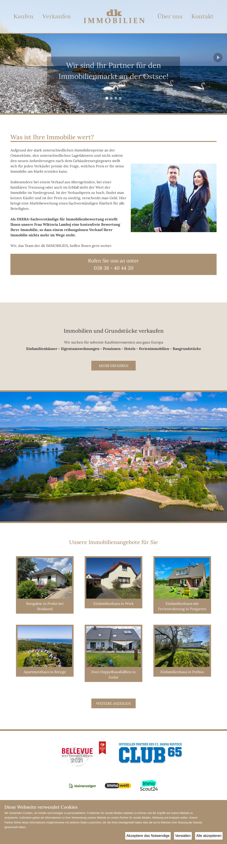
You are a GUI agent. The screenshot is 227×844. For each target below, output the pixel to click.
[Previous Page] (9, 57)
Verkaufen (56, 17)
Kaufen (23, 17)
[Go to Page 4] (120, 98)
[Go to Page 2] (111, 98)
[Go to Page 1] (107, 98)
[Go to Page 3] (116, 98)
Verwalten (183, 836)
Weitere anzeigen (113, 703)
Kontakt (202, 17)
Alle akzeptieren (208, 836)
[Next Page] (218, 57)
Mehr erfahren (113, 365)
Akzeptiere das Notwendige (148, 836)
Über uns (169, 17)
